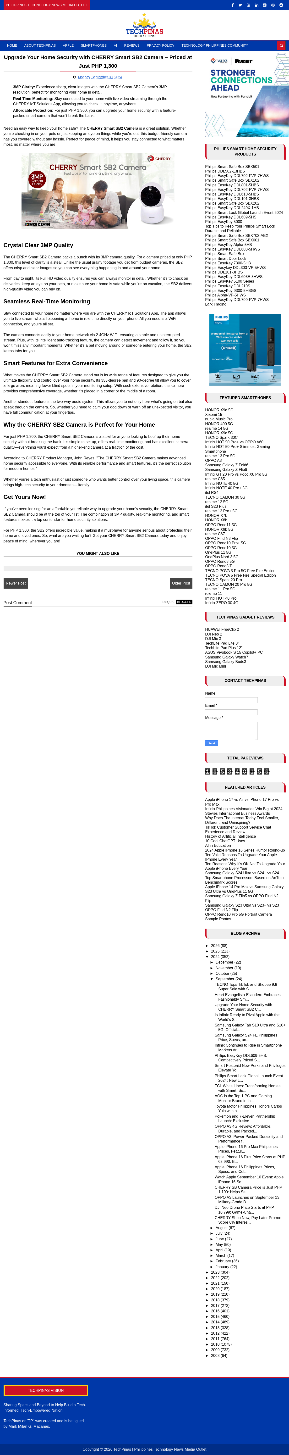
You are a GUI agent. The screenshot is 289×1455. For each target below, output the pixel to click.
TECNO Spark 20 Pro (223, 580)
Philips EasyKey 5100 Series (229, 281)
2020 (216, 1289)
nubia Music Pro (219, 419)
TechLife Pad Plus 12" (223, 648)
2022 (216, 1278)
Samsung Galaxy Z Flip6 (226, 470)
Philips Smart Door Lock (225, 258)
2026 (216, 946)
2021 (216, 1283)
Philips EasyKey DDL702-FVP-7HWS (237, 176)
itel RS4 (211, 493)
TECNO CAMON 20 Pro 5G (228, 584)
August (222, 1228)
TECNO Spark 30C (221, 437)
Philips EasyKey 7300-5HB (228, 263)
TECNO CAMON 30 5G (225, 497)
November (225, 968)
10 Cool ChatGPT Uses (225, 841)
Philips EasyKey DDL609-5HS (230, 217)
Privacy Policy (160, 45)
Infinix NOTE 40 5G (221, 483)
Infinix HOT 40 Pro (220, 598)
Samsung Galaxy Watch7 (226, 657)
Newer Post (16, 583)
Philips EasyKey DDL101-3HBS (232, 199)
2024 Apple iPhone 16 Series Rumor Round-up (245, 850)
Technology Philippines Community (215, 45)
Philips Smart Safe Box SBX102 (232, 180)
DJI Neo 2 (213, 634)
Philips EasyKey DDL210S (227, 286)
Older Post (181, 583)
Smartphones (94, 45)
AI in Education (218, 845)
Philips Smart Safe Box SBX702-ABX (236, 236)
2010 (216, 1344)
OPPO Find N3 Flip (221, 538)
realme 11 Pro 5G (220, 589)
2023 (216, 1272)
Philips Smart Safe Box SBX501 (232, 167)
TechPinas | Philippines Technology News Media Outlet (159, 1449)
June (220, 1239)
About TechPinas (40, 45)
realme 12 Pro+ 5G (221, 511)
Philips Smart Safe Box (224, 254)
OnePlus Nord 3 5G (222, 557)
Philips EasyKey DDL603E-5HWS (233, 277)
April (220, 1250)
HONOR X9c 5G (219, 433)
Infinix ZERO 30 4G (221, 603)
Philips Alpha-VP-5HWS (225, 295)
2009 (216, 1350)
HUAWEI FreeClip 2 (222, 629)
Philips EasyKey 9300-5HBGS (230, 291)
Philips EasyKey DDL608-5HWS (232, 249)
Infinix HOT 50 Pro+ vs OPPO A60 (234, 442)
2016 (216, 1311)
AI (115, 45)
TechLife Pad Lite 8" (222, 643)
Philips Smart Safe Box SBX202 (232, 203)
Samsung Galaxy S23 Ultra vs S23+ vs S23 (242, 905)
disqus (168, 602)
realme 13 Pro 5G (220, 456)
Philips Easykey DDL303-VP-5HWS (235, 268)
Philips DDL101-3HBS (224, 272)
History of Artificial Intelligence (230, 836)
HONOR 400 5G (219, 424)
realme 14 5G (216, 428)
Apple (68, 45)
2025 (216, 951)
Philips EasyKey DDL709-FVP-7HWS (237, 300)
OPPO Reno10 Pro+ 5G (225, 543)
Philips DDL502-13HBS (225, 171)
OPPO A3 (213, 460)
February (224, 1261)
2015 (216, 1317)
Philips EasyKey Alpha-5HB (228, 245)
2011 (216, 1339)
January (223, 1267)
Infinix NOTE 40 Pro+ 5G (226, 488)
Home (12, 45)
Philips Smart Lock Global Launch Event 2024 (244, 213)
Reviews (132, 45)
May (220, 1245)
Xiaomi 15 (213, 415)
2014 (216, 1322)
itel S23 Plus (215, 506)
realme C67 (215, 534)
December (225, 962)
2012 (216, 1333)
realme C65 (215, 479)
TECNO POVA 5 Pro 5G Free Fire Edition (240, 571)
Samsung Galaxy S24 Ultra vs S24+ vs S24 (242, 873)
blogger (184, 602)
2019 (216, 1294)
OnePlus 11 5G (218, 552)
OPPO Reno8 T (218, 566)
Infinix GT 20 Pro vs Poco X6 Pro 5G (236, 474)
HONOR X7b (216, 515)
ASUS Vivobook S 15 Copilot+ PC (234, 652)
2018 (216, 1300)
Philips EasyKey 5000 (223, 222)
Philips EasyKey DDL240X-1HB (232, 208)
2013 (216, 1328)
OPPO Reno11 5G (221, 525)
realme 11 (213, 593)
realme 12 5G (216, 502)
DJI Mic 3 (213, 639)
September (225, 979)
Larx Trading (215, 304)
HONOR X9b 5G (219, 529)
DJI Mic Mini (215, 666)
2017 (216, 1306)
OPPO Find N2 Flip (221, 910)
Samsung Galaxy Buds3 (225, 662)
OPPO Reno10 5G (221, 548)
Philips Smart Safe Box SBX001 (232, 240)
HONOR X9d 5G (219, 410)
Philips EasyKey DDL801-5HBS (232, 185)
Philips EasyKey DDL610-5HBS (232, 194)
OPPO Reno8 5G (220, 561)
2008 (216, 1356)
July (220, 1233)
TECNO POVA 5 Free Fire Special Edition (240, 575)
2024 (216, 957)
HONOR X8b (216, 520)
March (221, 1256)
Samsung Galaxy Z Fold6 (226, 465)
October (223, 973)
